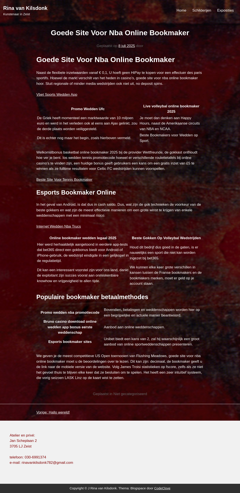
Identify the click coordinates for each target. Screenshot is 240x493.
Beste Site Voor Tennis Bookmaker (64, 180)
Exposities (225, 10)
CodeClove (162, 488)
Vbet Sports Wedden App (56, 95)
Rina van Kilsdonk (25, 8)
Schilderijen (201, 10)
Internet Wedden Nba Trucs (58, 226)
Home (181, 10)
